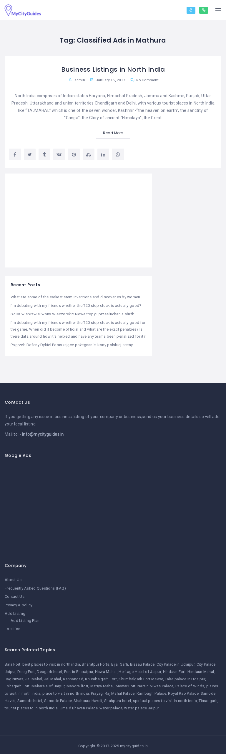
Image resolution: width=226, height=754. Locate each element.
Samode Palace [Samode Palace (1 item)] (58, 698)
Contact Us (14, 595)
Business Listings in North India (113, 69)
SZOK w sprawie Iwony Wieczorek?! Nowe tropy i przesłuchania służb (72, 314)
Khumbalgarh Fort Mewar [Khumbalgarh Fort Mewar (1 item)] (141, 676)
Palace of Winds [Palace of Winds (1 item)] (189, 683)
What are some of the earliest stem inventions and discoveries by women (75, 297)
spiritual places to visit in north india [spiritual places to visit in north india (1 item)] (165, 698)
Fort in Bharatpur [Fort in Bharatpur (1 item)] (78, 669)
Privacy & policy (18, 603)
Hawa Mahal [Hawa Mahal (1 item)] (106, 669)
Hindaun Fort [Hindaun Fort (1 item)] (174, 669)
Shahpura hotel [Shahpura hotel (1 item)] (117, 698)
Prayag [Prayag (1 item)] (97, 691)
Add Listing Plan (25, 618)
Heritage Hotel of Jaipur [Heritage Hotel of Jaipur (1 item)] (140, 669)
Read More (113, 132)
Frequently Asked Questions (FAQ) (35, 587)
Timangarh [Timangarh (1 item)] (208, 698)
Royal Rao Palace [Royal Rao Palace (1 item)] (183, 691)
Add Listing (15, 611)
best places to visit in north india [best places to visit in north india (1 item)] (51, 661)
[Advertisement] (78, 220)
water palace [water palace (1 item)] (110, 705)
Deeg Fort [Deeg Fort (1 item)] (26, 669)
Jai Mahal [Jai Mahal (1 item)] (33, 676)
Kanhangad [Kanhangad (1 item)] (73, 676)
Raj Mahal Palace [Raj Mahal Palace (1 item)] (119, 691)
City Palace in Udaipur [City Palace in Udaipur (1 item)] (176, 661)
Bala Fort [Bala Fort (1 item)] (13, 661)
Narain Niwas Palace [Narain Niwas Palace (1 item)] (155, 683)
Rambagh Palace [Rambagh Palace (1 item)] (151, 691)
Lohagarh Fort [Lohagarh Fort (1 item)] (17, 683)
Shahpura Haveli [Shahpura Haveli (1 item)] (88, 698)
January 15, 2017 (107, 80)
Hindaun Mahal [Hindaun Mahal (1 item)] (200, 669)
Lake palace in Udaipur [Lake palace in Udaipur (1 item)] (185, 676)
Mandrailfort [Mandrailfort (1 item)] (77, 683)
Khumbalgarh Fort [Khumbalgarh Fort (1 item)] (101, 676)
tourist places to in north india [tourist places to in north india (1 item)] (31, 705)
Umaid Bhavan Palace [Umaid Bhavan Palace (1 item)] (79, 705)
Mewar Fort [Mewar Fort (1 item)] (126, 683)
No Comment (144, 80)
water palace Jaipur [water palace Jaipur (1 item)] (141, 705)
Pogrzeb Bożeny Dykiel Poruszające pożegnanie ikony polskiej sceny (72, 343)
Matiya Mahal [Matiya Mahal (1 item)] (102, 683)
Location (12, 626)
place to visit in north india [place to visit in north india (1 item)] (65, 691)
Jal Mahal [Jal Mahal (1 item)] (52, 676)
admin (79, 80)
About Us (13, 578)
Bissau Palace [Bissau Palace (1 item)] (142, 661)
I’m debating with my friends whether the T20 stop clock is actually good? (76, 305)
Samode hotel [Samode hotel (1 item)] (29, 698)
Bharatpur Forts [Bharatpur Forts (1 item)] (95, 661)
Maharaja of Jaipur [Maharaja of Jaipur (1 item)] (47, 683)
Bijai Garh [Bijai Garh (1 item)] (119, 661)
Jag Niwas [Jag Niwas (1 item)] (14, 676)
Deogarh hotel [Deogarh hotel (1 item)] (49, 669)
